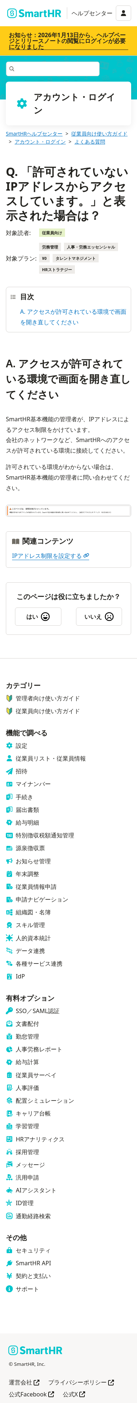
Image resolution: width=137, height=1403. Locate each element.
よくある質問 (90, 141)
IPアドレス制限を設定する (50, 556)
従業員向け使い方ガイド (99, 133)
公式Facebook (31, 1394)
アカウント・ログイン (40, 141)
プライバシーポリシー (81, 1382)
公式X (74, 1394)
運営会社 (24, 1382)
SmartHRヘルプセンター (34, 133)
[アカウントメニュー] (123, 13)
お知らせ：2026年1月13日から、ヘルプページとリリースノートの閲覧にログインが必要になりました (67, 41)
